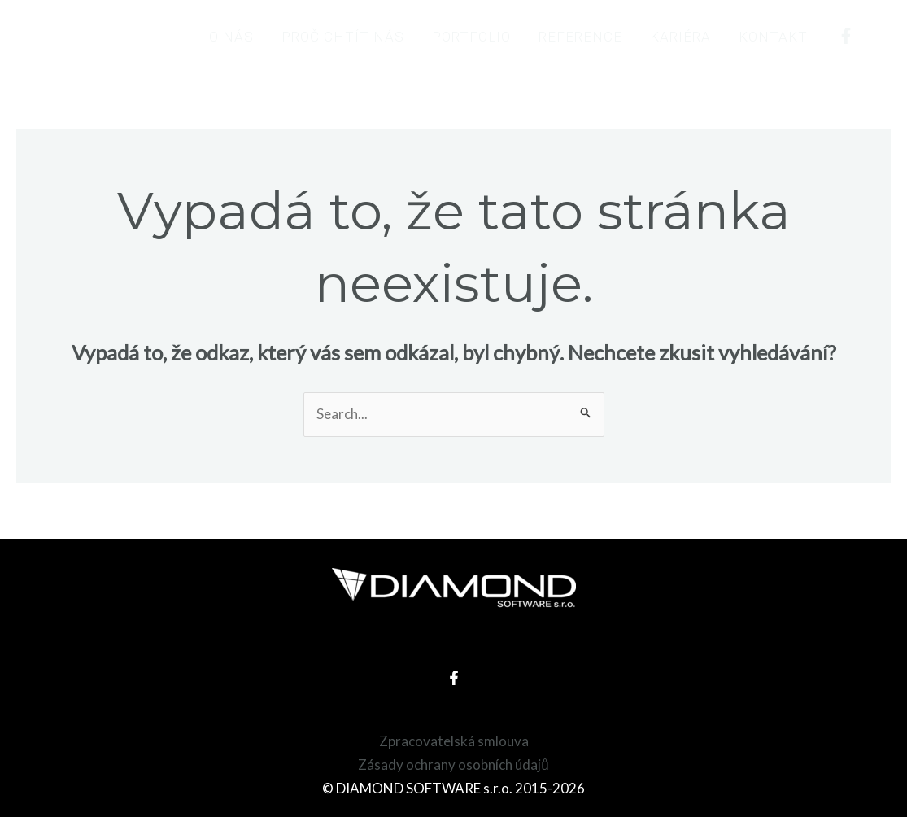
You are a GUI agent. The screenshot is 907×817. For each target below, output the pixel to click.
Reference (580, 36)
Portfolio (471, 36)
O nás (231, 36)
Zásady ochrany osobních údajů (453, 764)
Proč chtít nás (342, 36)
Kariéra (680, 36)
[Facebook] (846, 36)
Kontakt (773, 36)
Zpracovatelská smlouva (454, 740)
